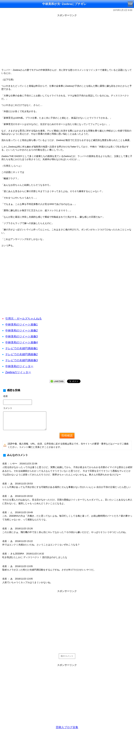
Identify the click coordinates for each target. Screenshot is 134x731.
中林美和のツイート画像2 (21, 330)
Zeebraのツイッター (18, 372)
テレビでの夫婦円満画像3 (21, 360)
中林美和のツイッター (19, 366)
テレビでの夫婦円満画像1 (21, 348)
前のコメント (67, 656)
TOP (130, 4)
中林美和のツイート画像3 (21, 336)
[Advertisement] (67, 42)
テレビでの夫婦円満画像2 (21, 354)
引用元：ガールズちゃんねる (23, 318)
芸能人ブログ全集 (67, 727)
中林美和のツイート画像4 (21, 342)
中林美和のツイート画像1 (21, 324)
